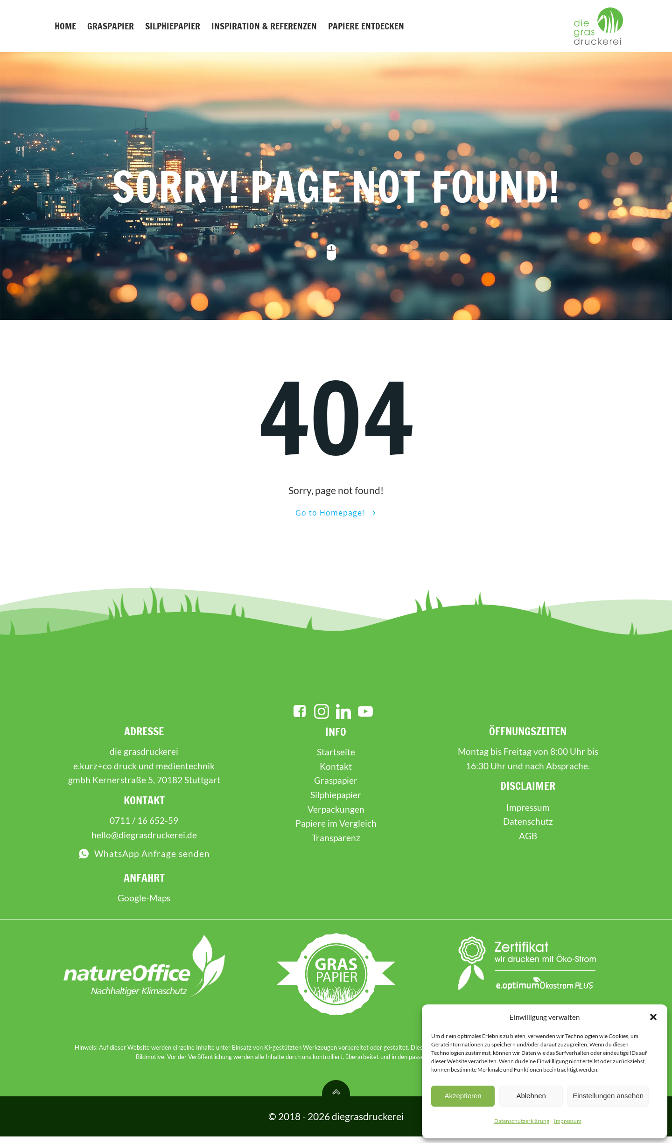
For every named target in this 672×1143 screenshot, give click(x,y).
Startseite (336, 758)
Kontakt (336, 772)
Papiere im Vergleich (336, 829)
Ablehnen (531, 1096)
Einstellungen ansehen (608, 1096)
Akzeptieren (462, 1096)
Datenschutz (528, 827)
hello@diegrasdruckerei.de (144, 841)
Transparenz (336, 843)
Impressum (567, 1120)
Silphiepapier (172, 26)
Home (65, 26)
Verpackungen (336, 814)
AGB (527, 841)
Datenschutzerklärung (521, 1120)
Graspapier (110, 26)
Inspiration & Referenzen (263, 26)
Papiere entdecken (366, 26)
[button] (653, 1017)
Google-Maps (144, 904)
